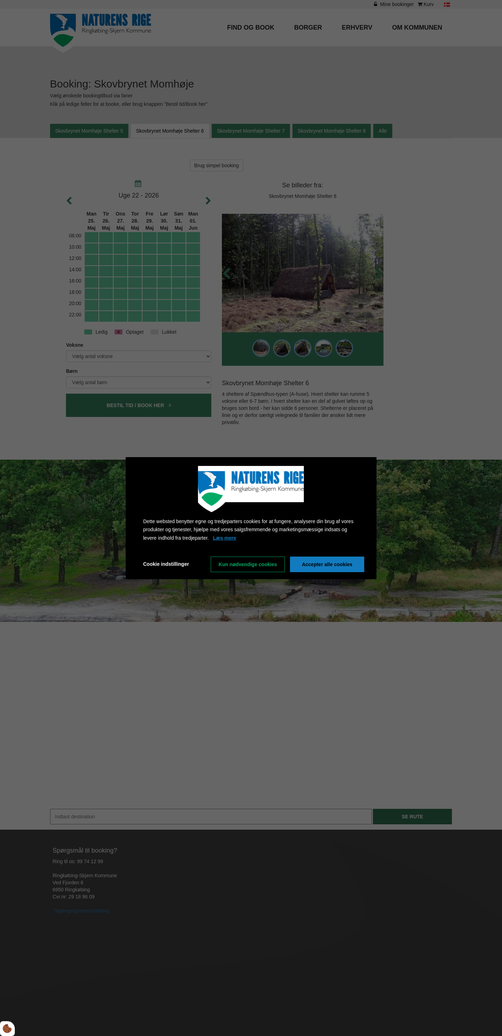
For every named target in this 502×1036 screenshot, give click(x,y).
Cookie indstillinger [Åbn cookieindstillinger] (166, 564)
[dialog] (251, 518)
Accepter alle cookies (327, 564)
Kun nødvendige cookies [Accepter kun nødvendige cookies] (248, 564)
